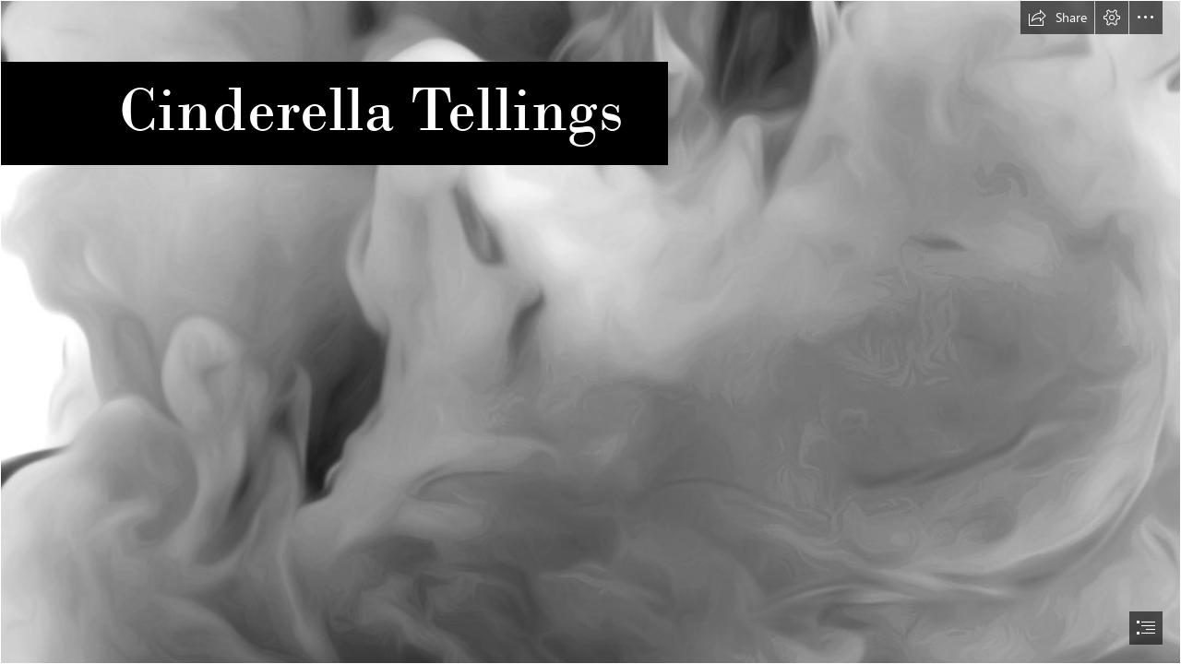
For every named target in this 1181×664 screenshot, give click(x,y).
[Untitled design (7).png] (590, 332)
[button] (1057, 17)
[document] (590, 332)
